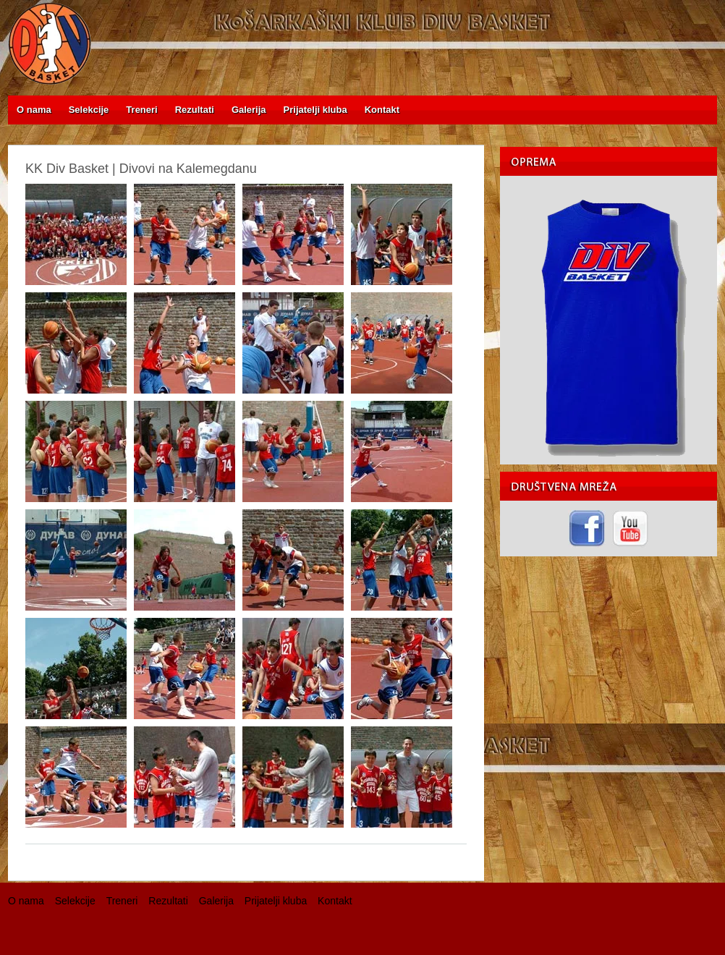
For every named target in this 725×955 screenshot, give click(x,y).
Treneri (122, 901)
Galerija (216, 901)
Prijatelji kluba (276, 901)
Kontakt (335, 901)
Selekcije (75, 901)
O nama (26, 901)
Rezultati (167, 901)
